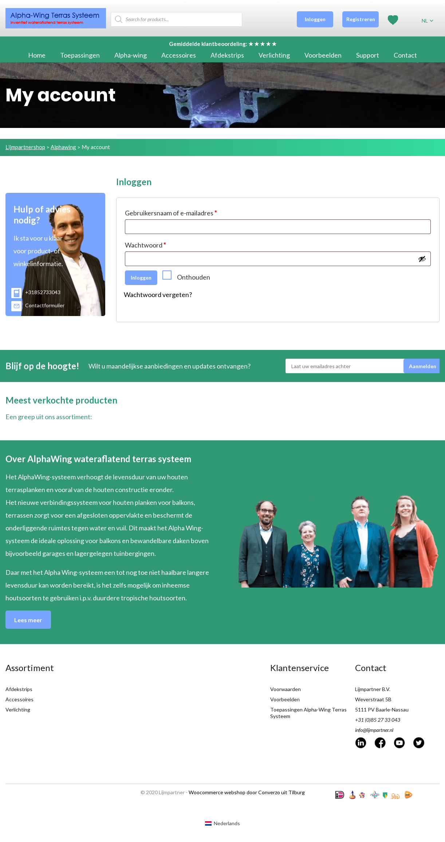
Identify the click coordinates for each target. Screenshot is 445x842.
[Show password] (422, 259)
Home (37, 55)
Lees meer (28, 619)
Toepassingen (80, 55)
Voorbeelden (323, 55)
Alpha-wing (130, 55)
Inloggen (315, 19)
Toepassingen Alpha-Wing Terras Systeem (308, 712)
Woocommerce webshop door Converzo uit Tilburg (247, 792)
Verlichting (274, 55)
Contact (405, 55)
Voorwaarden (285, 689)
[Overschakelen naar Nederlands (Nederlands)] (222, 823)
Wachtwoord (145, 245)
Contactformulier (37, 305)
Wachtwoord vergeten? (158, 295)
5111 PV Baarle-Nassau (382, 709)
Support (367, 55)
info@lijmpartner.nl (374, 730)
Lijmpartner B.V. (372, 689)
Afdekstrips (227, 55)
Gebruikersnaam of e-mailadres (171, 213)
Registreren (360, 19)
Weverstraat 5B (373, 699)
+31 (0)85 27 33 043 (377, 720)
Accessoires (178, 55)
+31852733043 (35, 292)
